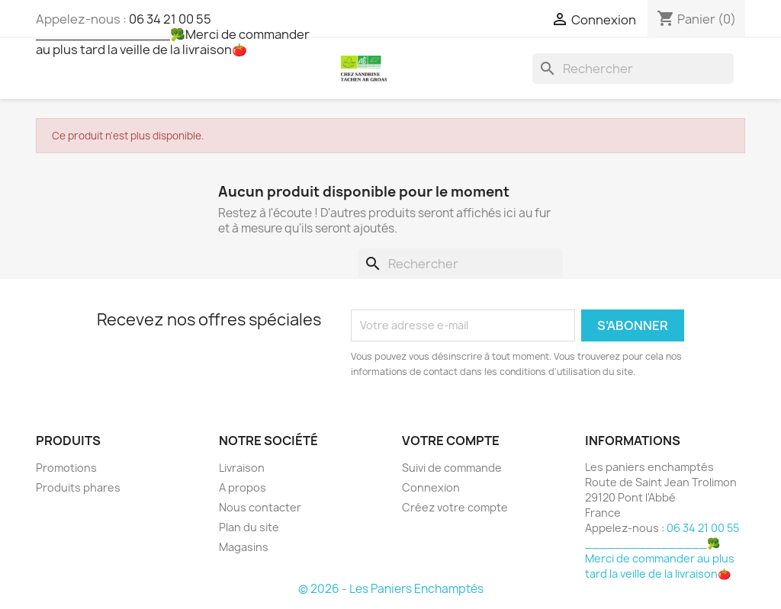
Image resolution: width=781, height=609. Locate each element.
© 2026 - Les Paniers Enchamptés (391, 589)
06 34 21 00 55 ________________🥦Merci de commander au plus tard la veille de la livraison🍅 (173, 34)
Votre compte (451, 440)
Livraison (242, 467)
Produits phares (78, 487)
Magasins (243, 547)
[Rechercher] (633, 68)
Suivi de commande (452, 467)
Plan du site (249, 527)
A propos (242, 487)
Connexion (431, 487)
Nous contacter (260, 507)
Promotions (66, 467)
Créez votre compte (455, 507)
